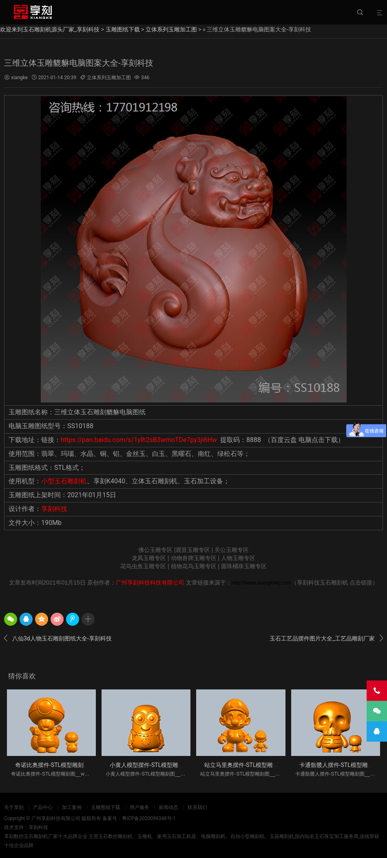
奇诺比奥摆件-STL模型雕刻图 (52, 765)
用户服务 (139, 807)
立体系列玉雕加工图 (171, 29)
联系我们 (197, 807)
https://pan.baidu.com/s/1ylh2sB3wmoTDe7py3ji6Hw (139, 440)
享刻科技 (54, 509)
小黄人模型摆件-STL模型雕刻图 (150, 765)
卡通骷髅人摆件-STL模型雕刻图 (339, 765)
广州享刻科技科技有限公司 (150, 582)
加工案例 (72, 807)
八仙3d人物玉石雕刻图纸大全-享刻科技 (58, 638)
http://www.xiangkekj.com (261, 583)
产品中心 (43, 807)
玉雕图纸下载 (123, 29)
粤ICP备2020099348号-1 (149, 818)
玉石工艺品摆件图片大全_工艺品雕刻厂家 (326, 638)
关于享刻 (14, 807)
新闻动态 (168, 807)
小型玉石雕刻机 (64, 481)
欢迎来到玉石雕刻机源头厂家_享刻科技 (50, 29)
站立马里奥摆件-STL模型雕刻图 (244, 765)
